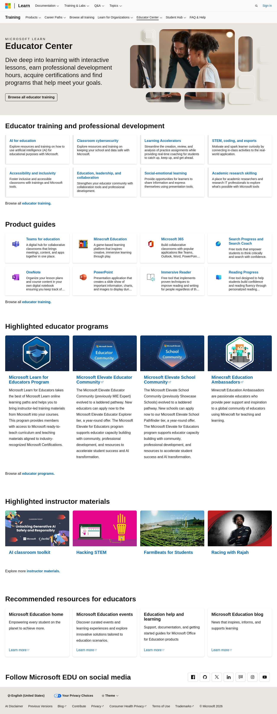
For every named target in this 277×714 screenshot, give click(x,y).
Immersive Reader (176, 272)
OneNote (33, 272)
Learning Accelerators (163, 141)
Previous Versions (40, 706)
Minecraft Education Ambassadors (232, 380)
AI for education (23, 141)
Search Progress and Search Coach (246, 241)
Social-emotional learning (166, 173)
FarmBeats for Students (168, 552)
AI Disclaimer (14, 706)
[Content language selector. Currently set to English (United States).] (26, 695)
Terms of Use (161, 706)
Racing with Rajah (230, 552)
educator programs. (38, 473)
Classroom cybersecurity (97, 141)
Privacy (96, 706)
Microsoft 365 (172, 239)
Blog (61, 706)
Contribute (79, 706)
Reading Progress (243, 272)
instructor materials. (43, 571)
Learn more (18, 650)
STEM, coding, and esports (234, 141)
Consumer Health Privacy (127, 706)
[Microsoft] (8, 6)
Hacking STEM (91, 552)
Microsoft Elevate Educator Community (104, 380)
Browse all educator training (31, 97)
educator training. (36, 203)
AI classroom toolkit (29, 552)
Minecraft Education (110, 239)
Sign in (267, 5)
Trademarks (183, 706)
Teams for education (43, 239)
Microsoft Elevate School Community (169, 380)
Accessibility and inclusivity (33, 173)
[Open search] (256, 6)
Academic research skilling (234, 173)
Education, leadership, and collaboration (99, 175)
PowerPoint (103, 272)
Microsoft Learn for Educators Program (29, 380)
